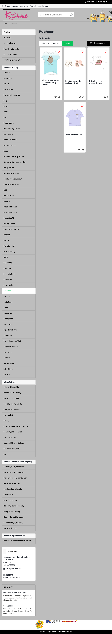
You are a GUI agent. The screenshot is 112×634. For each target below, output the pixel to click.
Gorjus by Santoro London (15, 162)
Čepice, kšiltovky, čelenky (14, 443)
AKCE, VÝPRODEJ (10, 43)
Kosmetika (8, 495)
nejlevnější (45, 43)
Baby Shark (8, 89)
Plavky (6, 421)
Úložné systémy (10, 500)
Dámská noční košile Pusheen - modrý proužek (50, 82)
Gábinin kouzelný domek (14, 156)
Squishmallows (10, 330)
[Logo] (17, 14)
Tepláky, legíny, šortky (13, 404)
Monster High (9, 246)
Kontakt (33, 6)
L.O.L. (5, 190)
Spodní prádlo (10, 437)
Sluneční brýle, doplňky (13, 522)
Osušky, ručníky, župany (14, 472)
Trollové (7, 358)
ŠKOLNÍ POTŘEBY (10, 54)
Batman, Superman (12, 95)
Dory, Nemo (8, 134)
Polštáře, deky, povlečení (14, 467)
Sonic (6, 307)
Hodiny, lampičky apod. (13, 517)
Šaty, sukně (8, 415)
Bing (5, 100)
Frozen (6, 151)
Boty (5, 454)
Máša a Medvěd (10, 207)
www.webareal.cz (65, 631)
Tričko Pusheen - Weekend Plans (96, 82)
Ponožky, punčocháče (13, 432)
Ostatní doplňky (10, 528)
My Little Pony (9, 251)
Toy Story (8, 352)
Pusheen (7, 291)
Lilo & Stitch (9, 196)
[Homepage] (2, 6)
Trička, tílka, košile (11, 387)
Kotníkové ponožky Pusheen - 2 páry (73, 82)
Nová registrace (104, 2)
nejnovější (67, 43)
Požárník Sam (9, 274)
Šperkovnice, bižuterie (13, 489)
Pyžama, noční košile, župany (16, 426)
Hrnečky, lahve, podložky (14, 506)
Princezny (8, 279)
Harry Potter (9, 168)
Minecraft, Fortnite (11, 229)
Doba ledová (9, 123)
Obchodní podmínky (19, 6)
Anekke (7, 72)
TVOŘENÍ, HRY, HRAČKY (13, 60)
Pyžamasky (8, 285)
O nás (7, 6)
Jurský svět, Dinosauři (13, 179)
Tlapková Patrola (11, 347)
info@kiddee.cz (13, 568)
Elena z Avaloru (10, 140)
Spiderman (8, 313)
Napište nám (43, 6)
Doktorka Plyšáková (12, 128)
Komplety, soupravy (12, 409)
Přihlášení (90, 2)
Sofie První (8, 302)
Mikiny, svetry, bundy (12, 393)
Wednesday (9, 363)
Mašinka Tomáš (10, 212)
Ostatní (7, 374)
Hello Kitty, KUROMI (11, 173)
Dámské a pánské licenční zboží (17, 541)
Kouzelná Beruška (11, 184)
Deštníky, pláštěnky (12, 483)
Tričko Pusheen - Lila (73, 135)
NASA (6, 257)
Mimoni (7, 235)
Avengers (8, 78)
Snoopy (7, 296)
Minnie (6, 240)
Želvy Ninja (8, 369)
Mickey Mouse (9, 223)
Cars (6, 112)
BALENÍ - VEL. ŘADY (11, 49)
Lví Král (7, 201)
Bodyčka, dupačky (11, 398)
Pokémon (7, 268)
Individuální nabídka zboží (14, 593)
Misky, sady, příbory (12, 511)
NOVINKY (7, 38)
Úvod (5, 24)
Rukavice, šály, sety (12, 448)
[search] (71, 15)
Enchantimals (10, 145)
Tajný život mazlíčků (12, 341)
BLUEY (6, 117)
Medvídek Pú (9, 218)
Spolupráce (8, 606)
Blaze (6, 106)
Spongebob (8, 319)
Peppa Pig (8, 263)
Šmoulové (8, 335)
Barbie (6, 84)
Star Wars (8, 324)
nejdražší (56, 43)
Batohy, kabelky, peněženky (15, 478)
